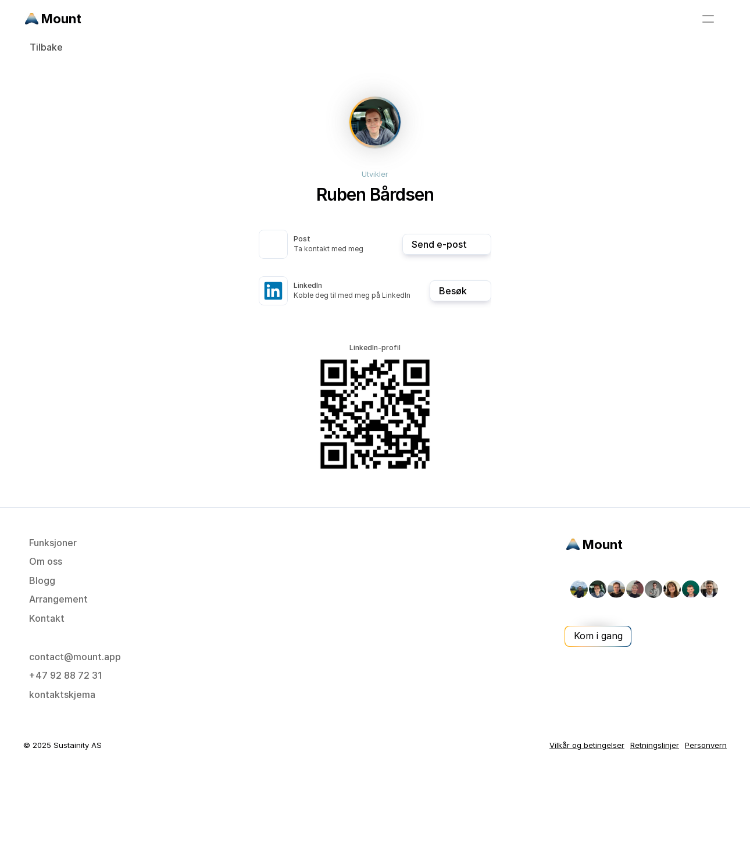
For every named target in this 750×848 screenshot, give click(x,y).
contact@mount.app (75, 656)
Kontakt (47, 618)
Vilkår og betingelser (586, 745)
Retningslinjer (654, 745)
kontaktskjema (62, 694)
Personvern (706, 745)
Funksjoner (53, 542)
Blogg (42, 580)
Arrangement (58, 599)
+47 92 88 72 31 (65, 675)
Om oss (45, 561)
